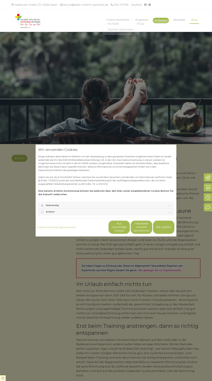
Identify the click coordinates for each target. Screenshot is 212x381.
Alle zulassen (159, 227)
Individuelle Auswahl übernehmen (127, 227)
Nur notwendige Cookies (96, 227)
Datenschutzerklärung (50, 227)
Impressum (70, 227)
